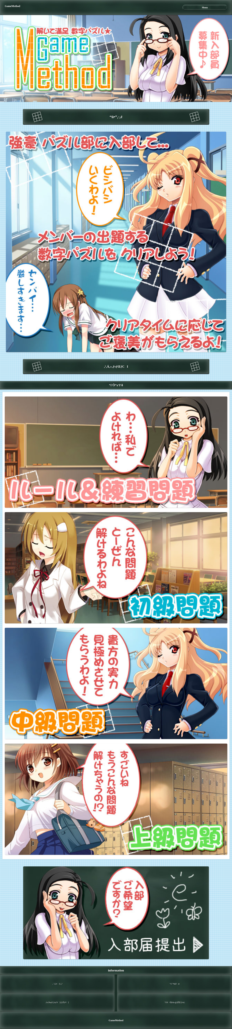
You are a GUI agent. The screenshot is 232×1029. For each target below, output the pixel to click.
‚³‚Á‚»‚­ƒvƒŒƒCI (116, 366)
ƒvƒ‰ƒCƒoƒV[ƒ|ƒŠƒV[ (57, 1002)
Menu (205, 7)
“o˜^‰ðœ (175, 984)
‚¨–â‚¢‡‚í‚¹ (57, 984)
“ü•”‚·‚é (116, 117)
